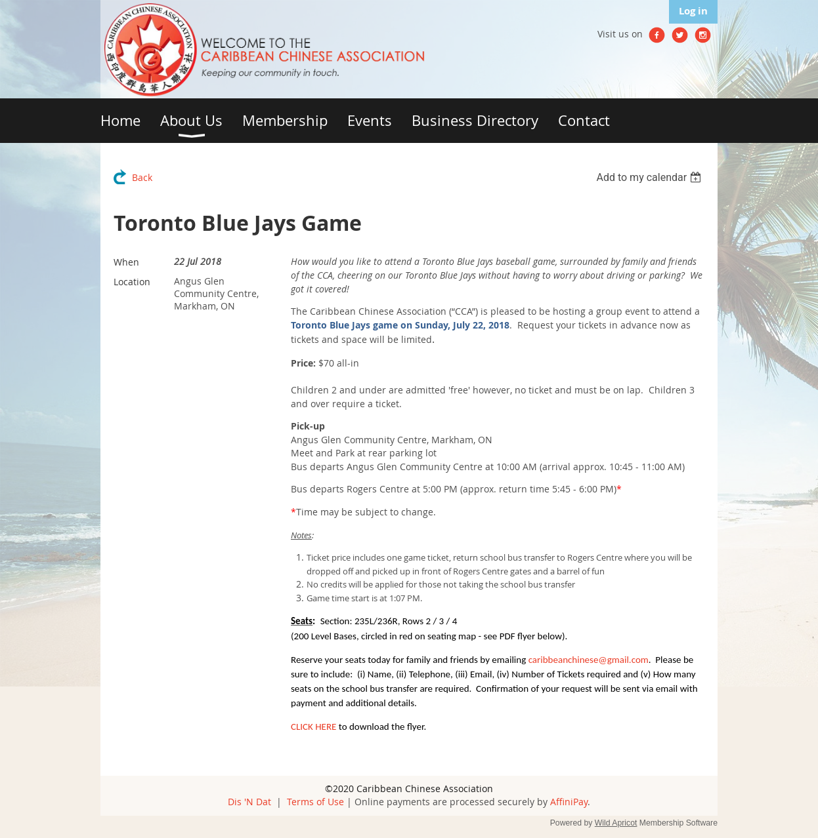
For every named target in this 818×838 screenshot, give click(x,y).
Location (132, 281)
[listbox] (650, 177)
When (126, 262)
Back (142, 177)
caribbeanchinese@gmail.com (588, 660)
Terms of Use (315, 801)
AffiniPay (569, 801)
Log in (693, 11)
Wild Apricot (616, 823)
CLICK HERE (313, 726)
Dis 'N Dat (249, 801)
